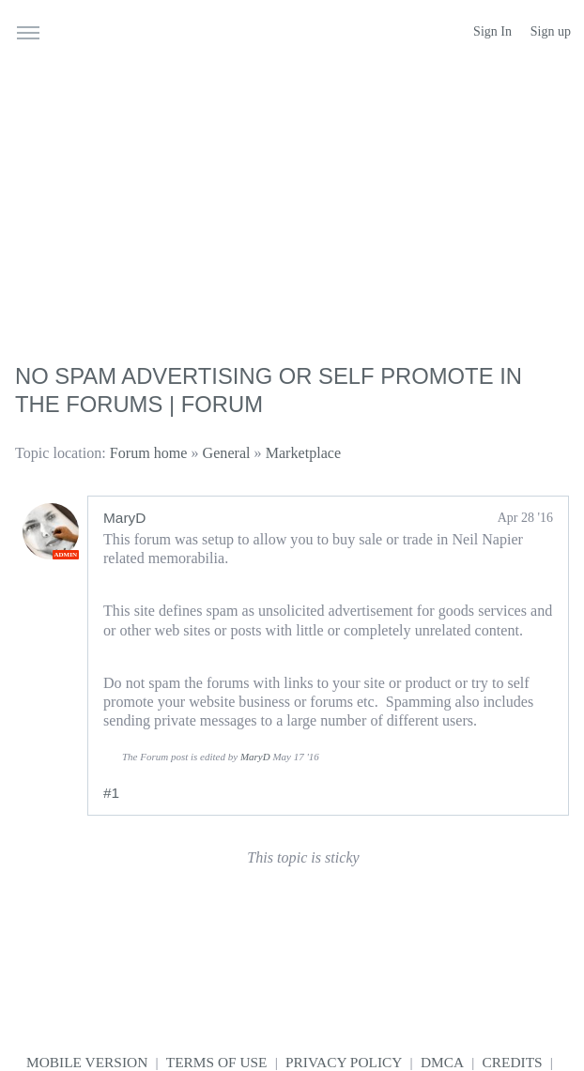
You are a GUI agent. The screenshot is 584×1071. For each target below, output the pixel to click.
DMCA (442, 1062)
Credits (513, 1062)
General (227, 453)
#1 (111, 793)
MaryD (124, 518)
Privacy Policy (343, 1062)
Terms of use (217, 1062)
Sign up (550, 31)
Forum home (149, 453)
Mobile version (86, 1062)
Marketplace (303, 453)
